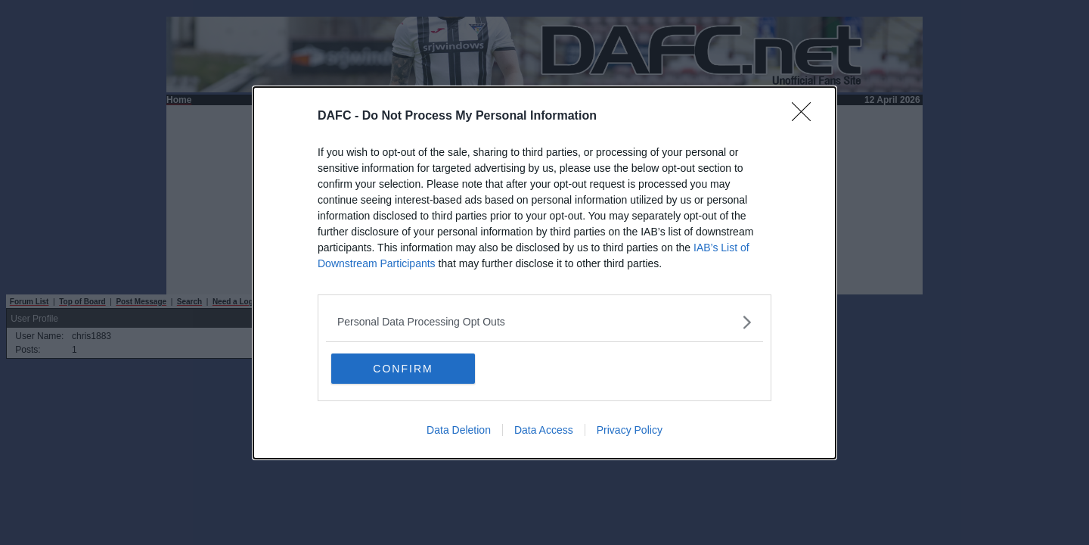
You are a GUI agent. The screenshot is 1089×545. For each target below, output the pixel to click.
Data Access (543, 430)
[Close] (806, 116)
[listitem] (544, 322)
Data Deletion (459, 430)
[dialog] (544, 273)
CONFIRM (403, 369)
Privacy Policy (629, 430)
